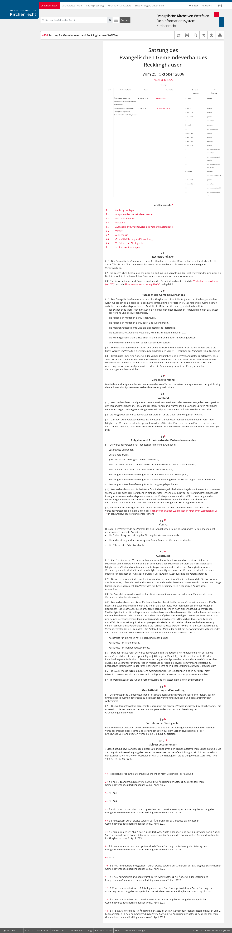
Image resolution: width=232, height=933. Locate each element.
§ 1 (107, 210)
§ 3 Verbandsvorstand (60, 55)
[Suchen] (125, 20)
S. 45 (168, 108)
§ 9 (107, 243)
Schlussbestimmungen (127, 247)
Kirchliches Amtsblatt (119, 5)
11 (107, 876)
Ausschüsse (121, 234)
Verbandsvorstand (125, 218)
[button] (219, 5)
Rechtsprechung (95, 5)
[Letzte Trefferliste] (116, 20)
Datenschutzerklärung (80, 930)
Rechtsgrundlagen (125, 210)
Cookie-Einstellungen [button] (135, 930)
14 (107, 910)
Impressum (58, 930)
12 (107, 888)
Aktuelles (207, 5)
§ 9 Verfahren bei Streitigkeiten (65, 86)
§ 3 (107, 218)
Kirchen (9, 930)
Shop (193, 5)
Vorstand (120, 222)
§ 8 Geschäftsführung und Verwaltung (68, 82)
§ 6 (107, 230)
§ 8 (107, 239)
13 (107, 899)
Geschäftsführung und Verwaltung (134, 239)
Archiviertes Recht (72, 5)
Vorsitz (119, 230)
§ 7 (107, 234)
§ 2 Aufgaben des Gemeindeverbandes (69, 50)
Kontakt (29, 930)
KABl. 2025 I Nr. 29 (161, 108)
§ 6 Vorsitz (53, 72)
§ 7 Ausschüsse (56, 77)
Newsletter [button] (43, 930)
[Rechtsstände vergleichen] (178, 35)
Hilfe (117, 930)
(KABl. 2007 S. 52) (163, 80)
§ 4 (107, 222)
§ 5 (107, 226)
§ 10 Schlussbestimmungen (63, 91)
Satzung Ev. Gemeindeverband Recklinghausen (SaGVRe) (80, 35)
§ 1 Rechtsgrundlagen (60, 45)
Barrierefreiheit (103, 930)
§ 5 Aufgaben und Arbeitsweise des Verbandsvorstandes (67, 66)
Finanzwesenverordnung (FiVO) (142, 284)
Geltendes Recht (49, 5)
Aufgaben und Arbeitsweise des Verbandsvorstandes (144, 226)
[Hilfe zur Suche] (109, 20)
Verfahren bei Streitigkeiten (130, 243)
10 (107, 865)
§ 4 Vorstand (54, 60)
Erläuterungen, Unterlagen (149, 5)
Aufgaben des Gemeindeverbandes (134, 214)
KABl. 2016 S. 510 (161, 98)
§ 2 (107, 214)
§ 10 (108, 247)
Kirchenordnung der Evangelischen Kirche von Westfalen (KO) (183, 510)
